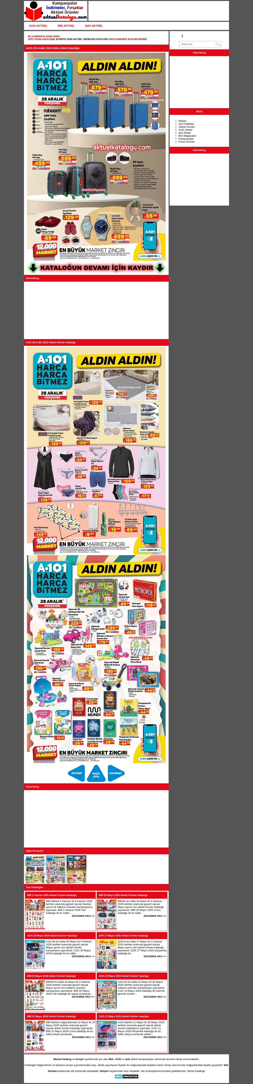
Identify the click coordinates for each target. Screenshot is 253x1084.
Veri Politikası (186, 123)
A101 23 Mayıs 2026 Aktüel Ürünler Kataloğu (124, 976)
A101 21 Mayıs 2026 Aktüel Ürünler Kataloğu (124, 1016)
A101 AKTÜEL (38, 25)
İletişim (182, 120)
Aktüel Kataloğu (196, 1071)
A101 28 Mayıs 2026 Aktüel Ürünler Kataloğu (79, 39)
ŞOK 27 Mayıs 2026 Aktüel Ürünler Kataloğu (123, 935)
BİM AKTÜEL (66, 25)
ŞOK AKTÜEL (94, 25)
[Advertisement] (96, 310)
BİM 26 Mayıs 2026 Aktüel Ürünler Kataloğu (51, 976)
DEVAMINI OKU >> (83, 915)
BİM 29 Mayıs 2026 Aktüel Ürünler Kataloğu (123, 895)
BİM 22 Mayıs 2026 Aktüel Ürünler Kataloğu (51, 1016)
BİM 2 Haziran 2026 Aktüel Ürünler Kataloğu (51, 895)
